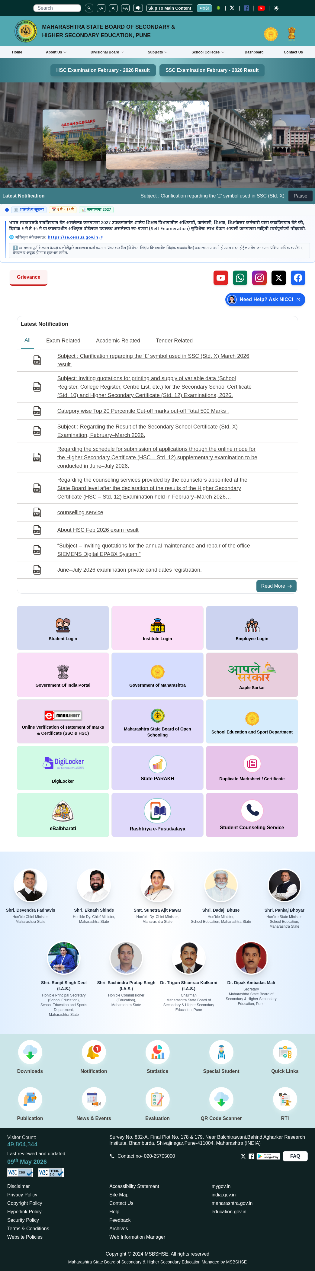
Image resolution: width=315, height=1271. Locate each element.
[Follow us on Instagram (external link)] (259, 278)
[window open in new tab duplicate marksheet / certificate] (252, 768)
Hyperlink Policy (24, 1211)
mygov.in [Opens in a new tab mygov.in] (221, 1186)
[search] (57, 8)
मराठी (204, 8)
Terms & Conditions (28, 1228)
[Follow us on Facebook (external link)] (298, 278)
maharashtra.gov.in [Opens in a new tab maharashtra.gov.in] (232, 1203)
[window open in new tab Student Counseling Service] (252, 815)
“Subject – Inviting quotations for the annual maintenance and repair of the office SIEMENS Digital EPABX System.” (153, 550)
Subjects (158, 52)
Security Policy (23, 1220)
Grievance (28, 277)
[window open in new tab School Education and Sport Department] (252, 721)
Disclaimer (18, 1186)
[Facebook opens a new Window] (246, 8)
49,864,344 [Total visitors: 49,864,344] (22, 1144)
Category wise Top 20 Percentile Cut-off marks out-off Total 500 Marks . (143, 411)
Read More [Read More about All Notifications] (276, 586)
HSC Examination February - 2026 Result (103, 70)
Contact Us (121, 1203)
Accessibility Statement (134, 1186)
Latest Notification (44, 324)
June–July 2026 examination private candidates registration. (129, 570)
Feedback (119, 1220)
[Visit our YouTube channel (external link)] (221, 278)
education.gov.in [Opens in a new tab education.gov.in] (229, 1211)
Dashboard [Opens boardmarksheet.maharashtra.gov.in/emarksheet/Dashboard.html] (254, 52)
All (27, 340)
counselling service (80, 512)
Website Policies (25, 1237)
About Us (56, 52)
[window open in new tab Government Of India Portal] (63, 675)
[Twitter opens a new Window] (232, 8)
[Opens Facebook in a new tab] (251, 1156)
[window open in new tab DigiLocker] (63, 768)
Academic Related (118, 341)
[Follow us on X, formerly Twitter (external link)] (279, 278)
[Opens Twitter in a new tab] (243, 1156)
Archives (118, 1228)
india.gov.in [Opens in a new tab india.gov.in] (224, 1194)
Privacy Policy (22, 1194)
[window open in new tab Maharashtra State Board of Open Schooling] (157, 721)
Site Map (118, 1194)
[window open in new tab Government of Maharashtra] (157, 675)
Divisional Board (107, 52)
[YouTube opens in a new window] (261, 8)
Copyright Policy (24, 1203)
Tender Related (174, 341)
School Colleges (207, 52)
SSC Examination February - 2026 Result (212, 70)
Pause (300, 195)
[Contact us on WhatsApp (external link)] (240, 278)
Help (114, 1211)
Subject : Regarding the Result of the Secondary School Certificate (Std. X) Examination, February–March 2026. (147, 431)
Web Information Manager (137, 1237)
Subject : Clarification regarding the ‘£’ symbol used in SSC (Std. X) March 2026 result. (153, 360)
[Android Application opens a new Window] (218, 8)
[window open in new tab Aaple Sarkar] (252, 675)
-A (101, 8)
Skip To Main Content (169, 8)
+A (125, 8)
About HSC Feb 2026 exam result (98, 530)
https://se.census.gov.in (75, 237)
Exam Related (63, 341)
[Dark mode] (276, 8)
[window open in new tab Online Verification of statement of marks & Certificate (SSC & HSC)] (63, 721)
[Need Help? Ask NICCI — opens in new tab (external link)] (265, 299)
